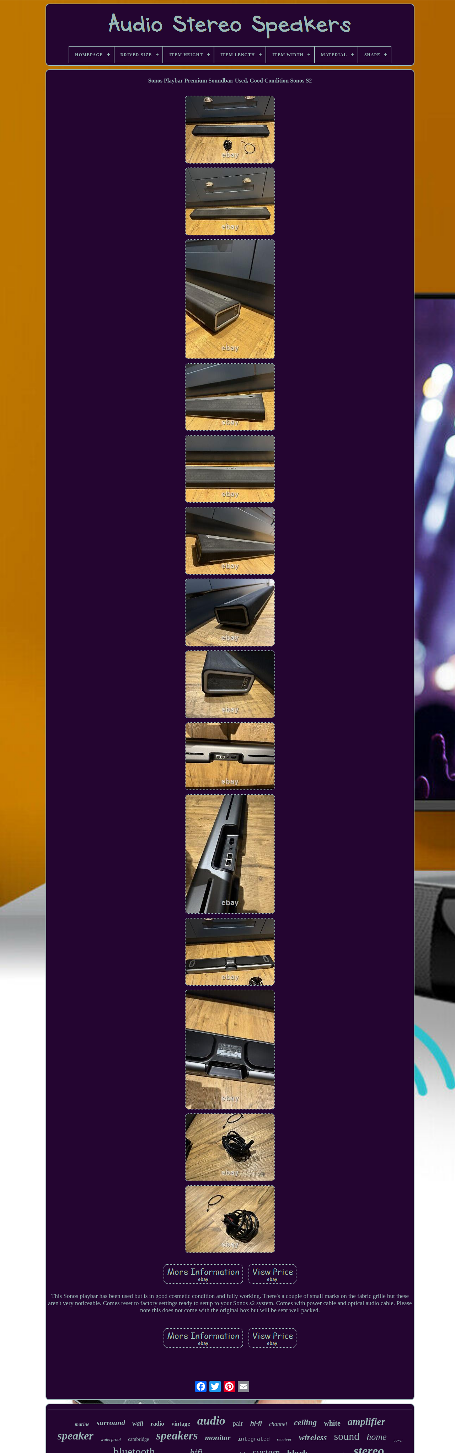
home (376, 1437)
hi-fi (256, 1423)
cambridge (138, 1439)
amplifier (366, 1421)
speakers (177, 1435)
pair (237, 1423)
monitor (218, 1437)
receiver (284, 1439)
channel (278, 1424)
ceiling (305, 1422)
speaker (75, 1435)
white (332, 1423)
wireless (313, 1437)
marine (82, 1424)
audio (211, 1420)
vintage (180, 1423)
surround (111, 1423)
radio (157, 1423)
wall (137, 1423)
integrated (254, 1439)
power (398, 1440)
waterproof (111, 1439)
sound (346, 1436)
